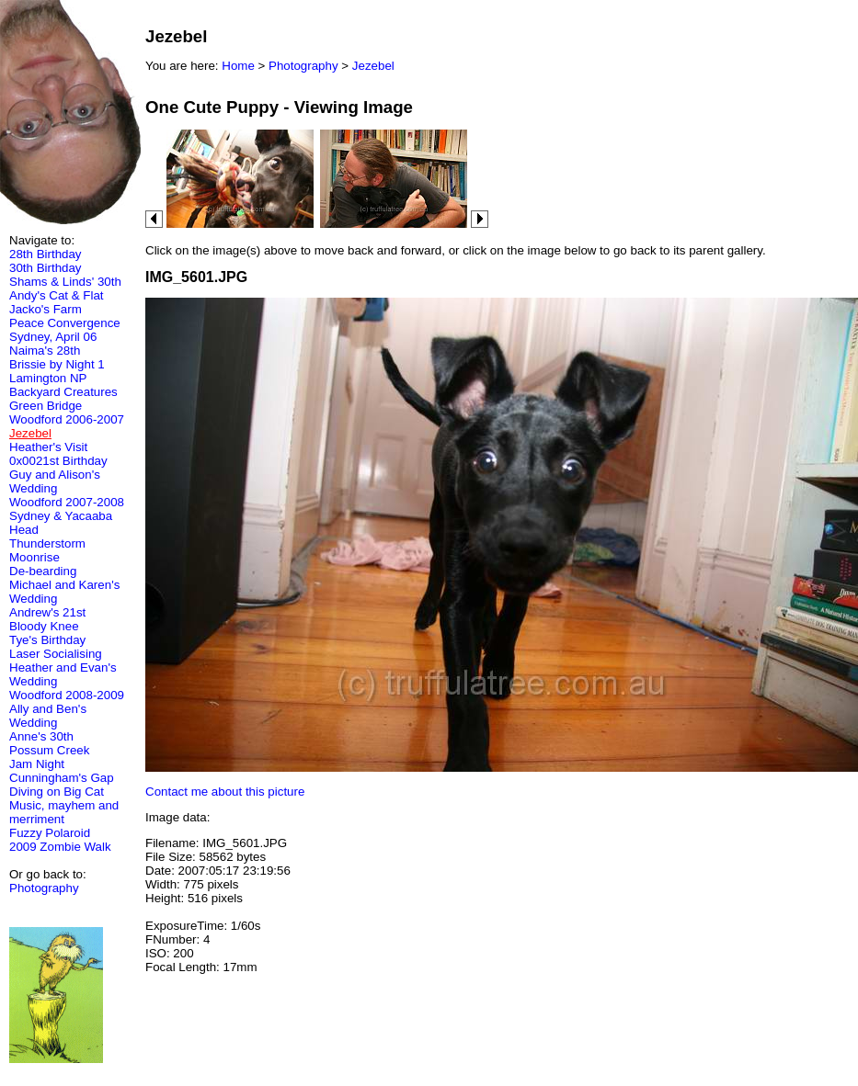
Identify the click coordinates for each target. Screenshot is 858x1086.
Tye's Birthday (47, 640)
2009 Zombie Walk (60, 847)
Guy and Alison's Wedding (54, 481)
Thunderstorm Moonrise (47, 550)
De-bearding (42, 571)
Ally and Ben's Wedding (47, 716)
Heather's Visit (48, 447)
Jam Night (36, 764)
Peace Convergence (64, 323)
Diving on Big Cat (56, 791)
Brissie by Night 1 (57, 364)
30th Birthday (45, 268)
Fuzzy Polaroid (49, 833)
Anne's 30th (41, 736)
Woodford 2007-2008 (66, 502)
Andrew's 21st (47, 612)
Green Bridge (45, 406)
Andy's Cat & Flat (56, 295)
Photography (44, 888)
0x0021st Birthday (58, 461)
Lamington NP (47, 378)
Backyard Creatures (63, 392)
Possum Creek (49, 750)
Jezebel (373, 66)
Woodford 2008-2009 (66, 695)
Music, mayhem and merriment (64, 812)
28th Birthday (45, 254)
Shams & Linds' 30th (65, 281)
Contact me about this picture (224, 791)
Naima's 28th (44, 350)
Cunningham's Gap (61, 778)
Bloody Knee (44, 626)
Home (238, 66)
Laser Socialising (55, 654)
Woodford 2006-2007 (66, 419)
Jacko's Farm (45, 309)
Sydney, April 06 (53, 337)
